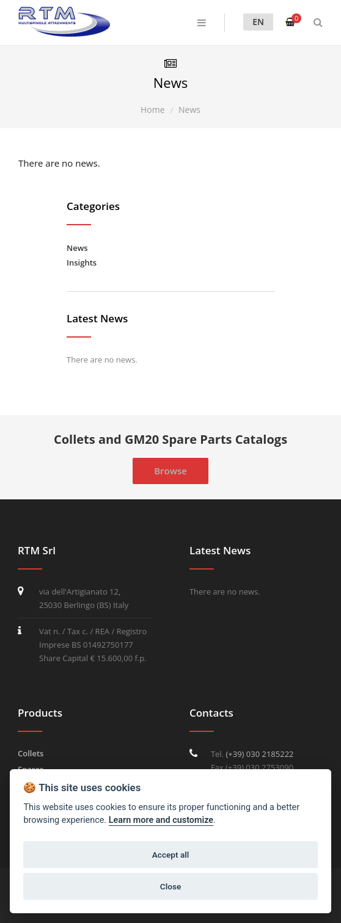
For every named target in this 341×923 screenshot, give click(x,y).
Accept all (170, 855)
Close (170, 886)
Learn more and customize (161, 820)
